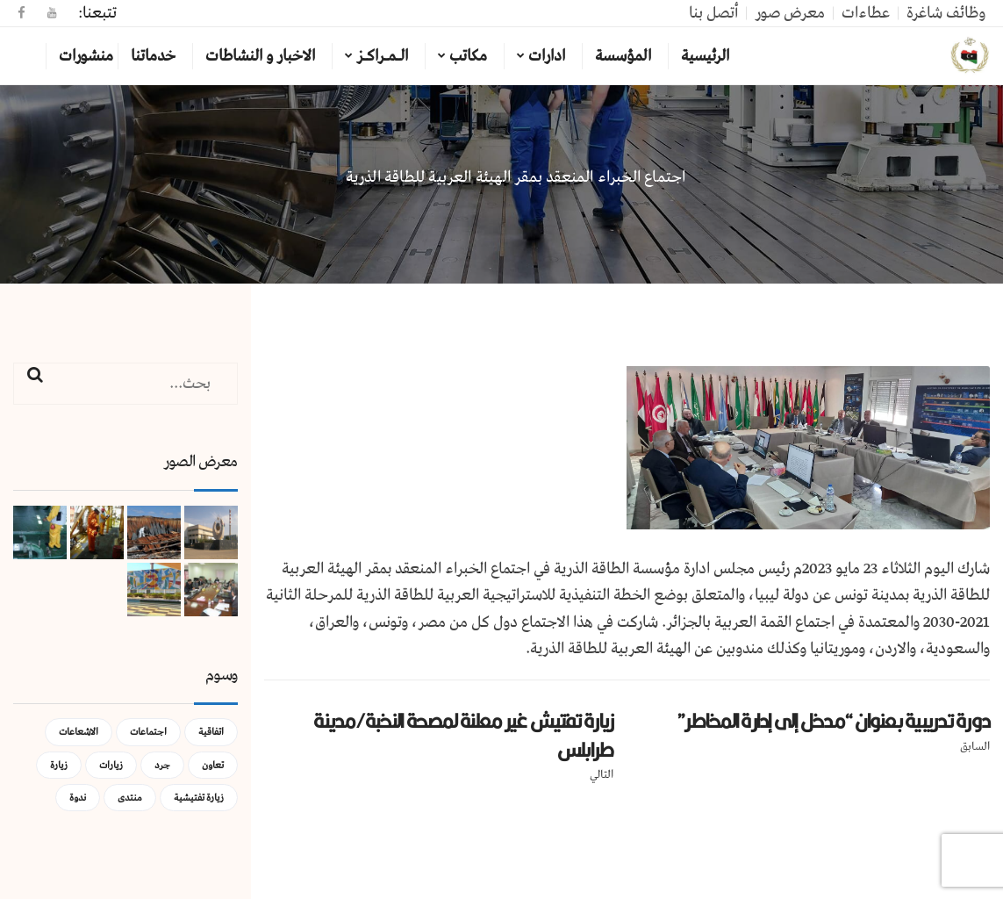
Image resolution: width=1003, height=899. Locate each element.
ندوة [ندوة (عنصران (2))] (77, 797)
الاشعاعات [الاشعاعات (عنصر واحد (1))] (78, 732)
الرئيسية (705, 56)
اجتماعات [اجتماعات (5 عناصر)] (148, 732)
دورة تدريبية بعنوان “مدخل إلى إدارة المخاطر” (833, 720)
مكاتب (468, 56)
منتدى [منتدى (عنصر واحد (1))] (130, 797)
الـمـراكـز (382, 56)
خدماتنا (153, 56)
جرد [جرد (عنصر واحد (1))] (162, 765)
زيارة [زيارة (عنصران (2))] (59, 765)
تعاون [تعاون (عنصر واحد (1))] (213, 765)
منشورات (86, 56)
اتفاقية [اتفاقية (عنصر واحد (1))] (211, 732)
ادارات (546, 56)
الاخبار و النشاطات (260, 56)
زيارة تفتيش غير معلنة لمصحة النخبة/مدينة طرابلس (463, 735)
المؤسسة (623, 56)
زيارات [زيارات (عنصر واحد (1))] (111, 765)
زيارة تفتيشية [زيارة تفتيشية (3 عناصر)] (199, 797)
